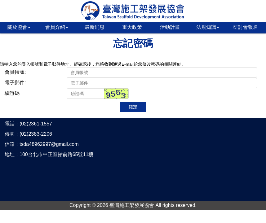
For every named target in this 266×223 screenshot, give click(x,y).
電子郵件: (15, 82)
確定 (133, 106)
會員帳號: (15, 72)
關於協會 (18, 27)
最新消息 (94, 27)
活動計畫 (170, 27)
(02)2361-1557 (36, 123)
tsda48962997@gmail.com (49, 144)
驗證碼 (12, 93)
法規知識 (207, 27)
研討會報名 (245, 27)
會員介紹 (56, 27)
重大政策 (132, 27)
